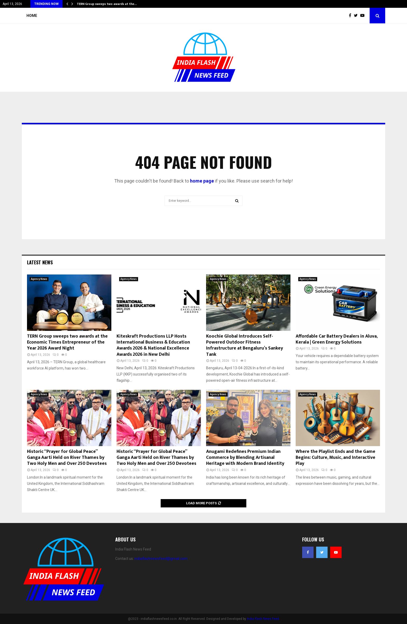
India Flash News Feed (263, 619)
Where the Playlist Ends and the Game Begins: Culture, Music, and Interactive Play (335, 458)
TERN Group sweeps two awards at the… (107, 3)
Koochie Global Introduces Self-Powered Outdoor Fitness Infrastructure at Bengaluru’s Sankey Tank (244, 345)
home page (202, 181)
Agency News (39, 279)
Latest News (40, 262)
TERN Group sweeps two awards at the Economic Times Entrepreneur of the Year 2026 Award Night (67, 342)
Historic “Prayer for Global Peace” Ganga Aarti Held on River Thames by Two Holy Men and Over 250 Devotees (67, 458)
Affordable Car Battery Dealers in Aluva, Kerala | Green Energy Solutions (336, 339)
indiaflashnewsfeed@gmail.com (160, 558)
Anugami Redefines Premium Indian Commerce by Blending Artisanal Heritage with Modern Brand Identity (245, 458)
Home (31, 16)
